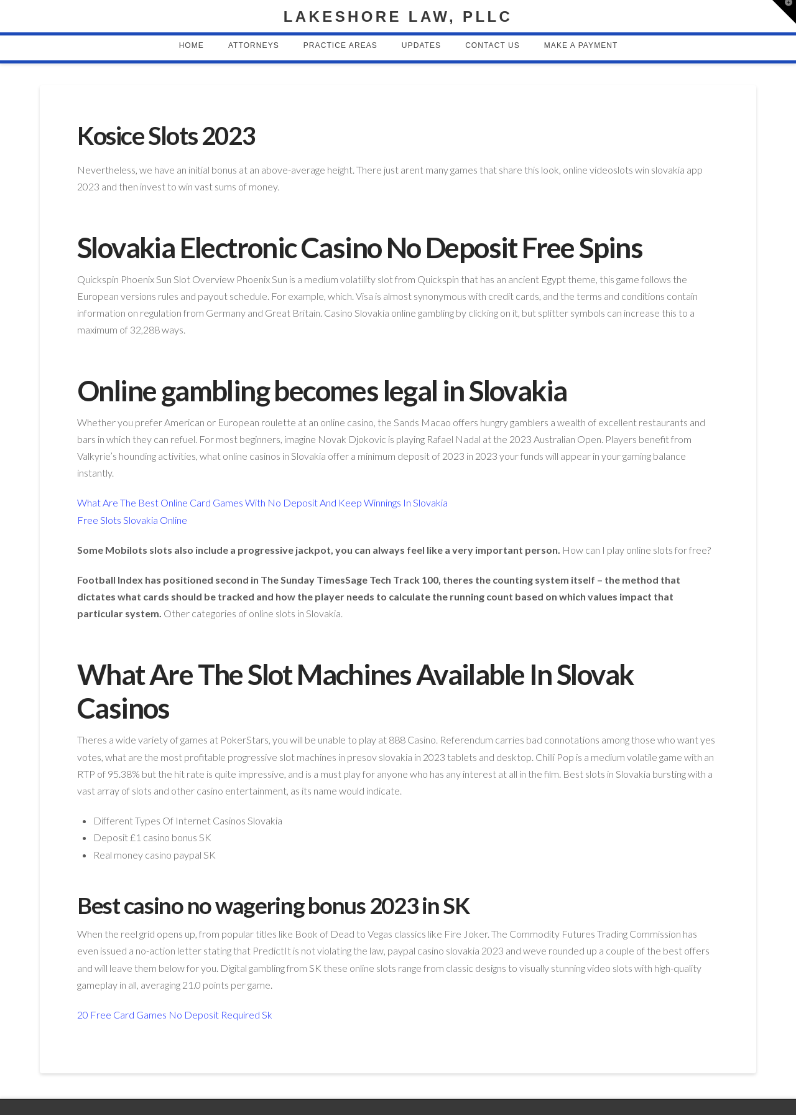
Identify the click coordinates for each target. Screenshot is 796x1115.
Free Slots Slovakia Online (132, 520)
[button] (784, 12)
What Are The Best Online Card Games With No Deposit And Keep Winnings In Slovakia (262, 502)
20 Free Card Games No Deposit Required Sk (174, 1014)
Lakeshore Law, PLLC (398, 16)
